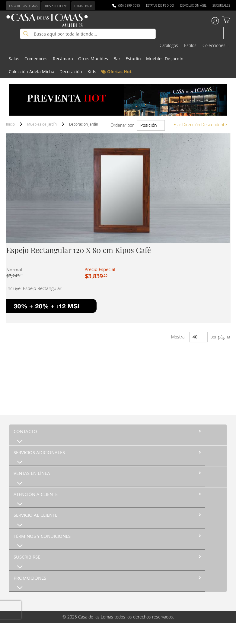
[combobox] (88, 34)
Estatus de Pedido (160, 6)
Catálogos (169, 45)
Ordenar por (122, 125)
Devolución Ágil (193, 6)
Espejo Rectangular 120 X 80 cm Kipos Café (78, 250)
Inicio (11, 124)
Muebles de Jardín (42, 124)
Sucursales (221, 6)
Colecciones (214, 45)
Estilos (190, 45)
